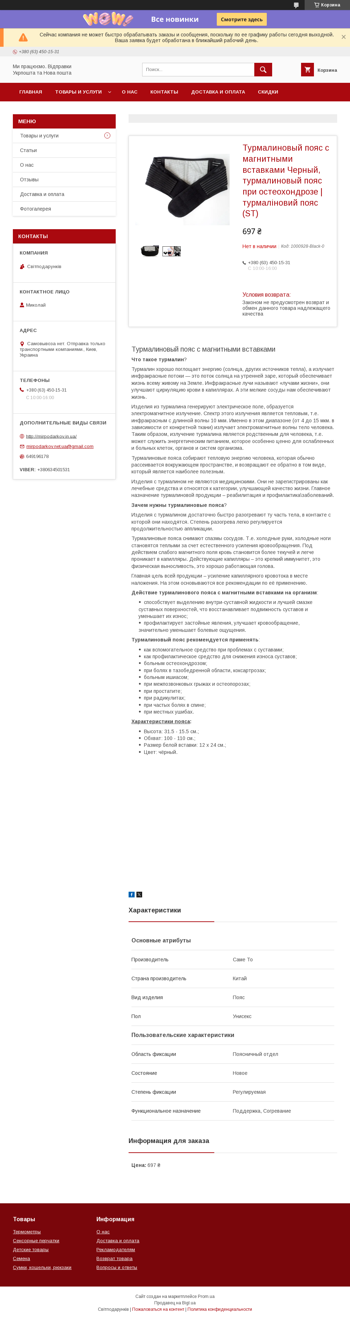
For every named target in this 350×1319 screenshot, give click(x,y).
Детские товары (31, 1249)
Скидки (268, 92)
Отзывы (29, 179)
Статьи (28, 150)
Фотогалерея (35, 209)
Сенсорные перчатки (36, 1240)
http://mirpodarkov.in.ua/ (51, 436)
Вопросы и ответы (116, 1267)
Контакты (164, 92)
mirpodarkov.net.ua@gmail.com (60, 446)
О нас (130, 92)
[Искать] (263, 69)
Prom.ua (206, 1296)
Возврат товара (114, 1258)
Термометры (27, 1231)
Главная (30, 92)
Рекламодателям (115, 1249)
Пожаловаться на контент (158, 1309)
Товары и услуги (78, 92)
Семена (21, 1258)
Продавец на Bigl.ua (175, 1302)
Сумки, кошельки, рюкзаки (42, 1267)
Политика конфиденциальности (220, 1309)
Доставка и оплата (218, 92)
